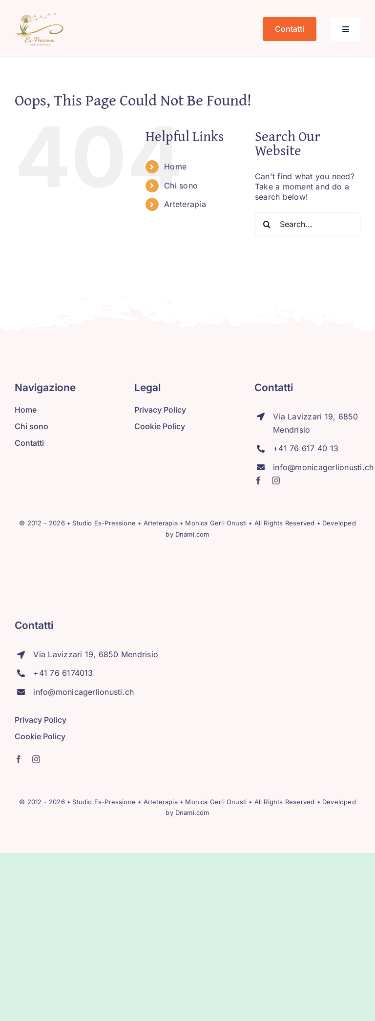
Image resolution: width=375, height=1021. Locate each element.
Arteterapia (185, 204)
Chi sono (181, 185)
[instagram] (276, 480)
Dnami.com (192, 534)
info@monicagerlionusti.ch (323, 467)
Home (175, 166)
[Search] (267, 224)
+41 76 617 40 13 (305, 448)
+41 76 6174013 (63, 673)
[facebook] (258, 480)
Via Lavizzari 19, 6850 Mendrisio (95, 654)
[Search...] (307, 224)
